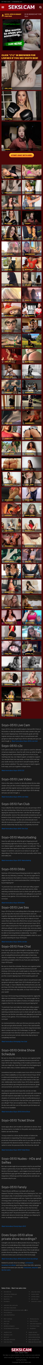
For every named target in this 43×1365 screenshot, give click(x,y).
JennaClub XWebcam (10, 1294)
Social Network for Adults (11, 1328)
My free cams (6, 1270)
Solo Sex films (8, 1342)
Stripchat (35, 1267)
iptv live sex (34, 1299)
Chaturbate (27, 1267)
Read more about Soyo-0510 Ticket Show (15, 1150)
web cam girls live (33, 1339)
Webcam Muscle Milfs (34, 1342)
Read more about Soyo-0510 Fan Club (15, 829)
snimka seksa (35, 1296)
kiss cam (6, 1323)
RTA (16, 1352)
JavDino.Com (8, 1332)
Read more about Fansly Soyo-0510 (14, 1226)
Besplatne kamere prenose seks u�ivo (16, 1310)
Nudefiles (33, 1328)
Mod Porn (7, 1299)
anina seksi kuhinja (34, 1337)
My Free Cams (6, 2)
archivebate (29, 1263)
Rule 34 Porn (34, 1321)
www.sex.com (8, 1296)
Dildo (13, 903)
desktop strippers (9, 1326)
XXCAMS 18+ (7, 1292)
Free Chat (14, 1041)
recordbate (12, 1265)
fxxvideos (7, 1301)
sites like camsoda (9, 1339)
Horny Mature (8, 1312)
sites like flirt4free (9, 1315)
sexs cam (7, 1321)
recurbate (5, 1265)
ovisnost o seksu (36, 1301)
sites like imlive (35, 1292)
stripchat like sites (33, 1334)
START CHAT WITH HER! (21, 155)
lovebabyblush (17, 2)
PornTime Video (35, 1326)
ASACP (21, 1352)
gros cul (6, 1337)
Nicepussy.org (34, 1319)
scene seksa (35, 1294)
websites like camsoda (11, 1305)
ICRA (26, 1352)
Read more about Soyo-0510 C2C (13, 770)
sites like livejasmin (35, 1323)
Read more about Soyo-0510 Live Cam (25, 741)
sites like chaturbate (10, 1307)
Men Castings (8, 1319)
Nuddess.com (8, 1334)
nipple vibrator (32, 1332)
